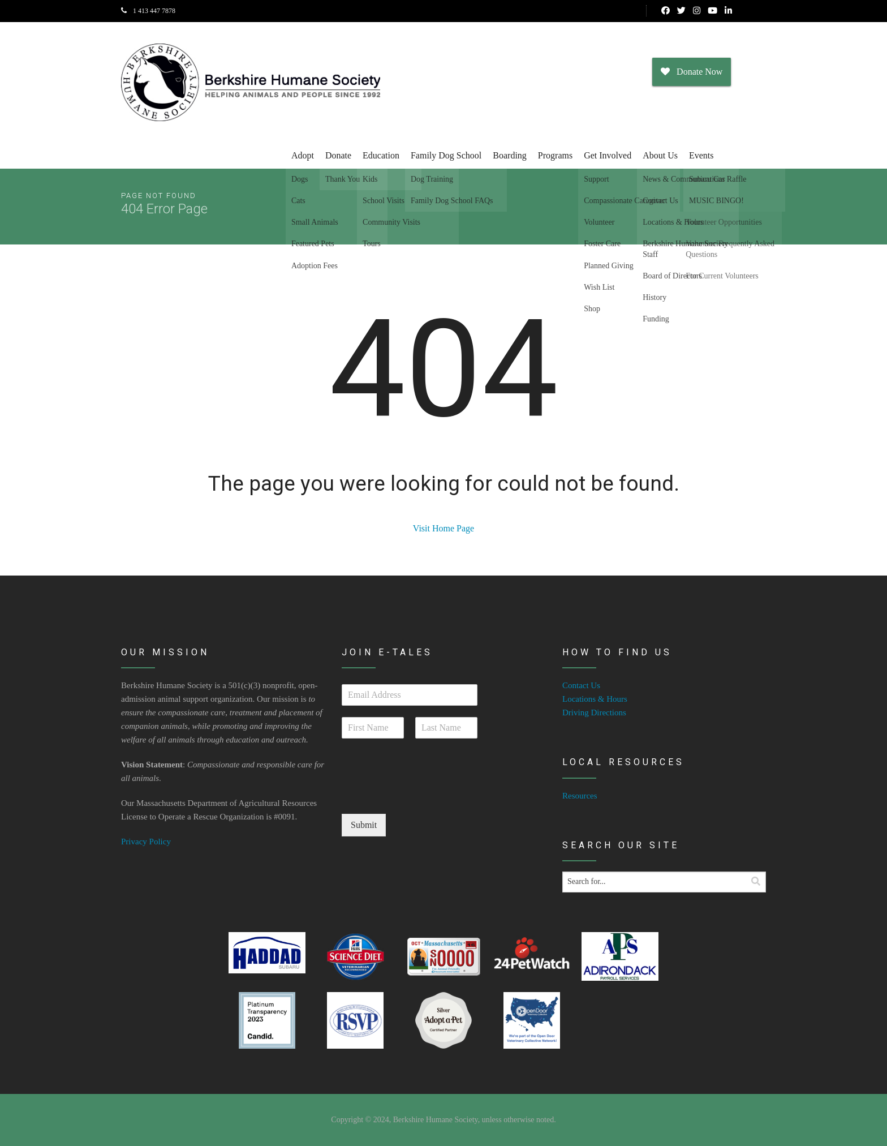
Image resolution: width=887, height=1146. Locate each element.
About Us (660, 155)
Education (381, 155)
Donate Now (691, 71)
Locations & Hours (594, 698)
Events (701, 155)
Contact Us (581, 685)
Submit (364, 825)
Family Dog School (446, 155)
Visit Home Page (443, 528)
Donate (338, 155)
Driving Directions (594, 712)
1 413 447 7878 (148, 11)
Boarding (510, 155)
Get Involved (607, 155)
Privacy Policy (146, 841)
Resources (579, 795)
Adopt (302, 155)
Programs (555, 155)
